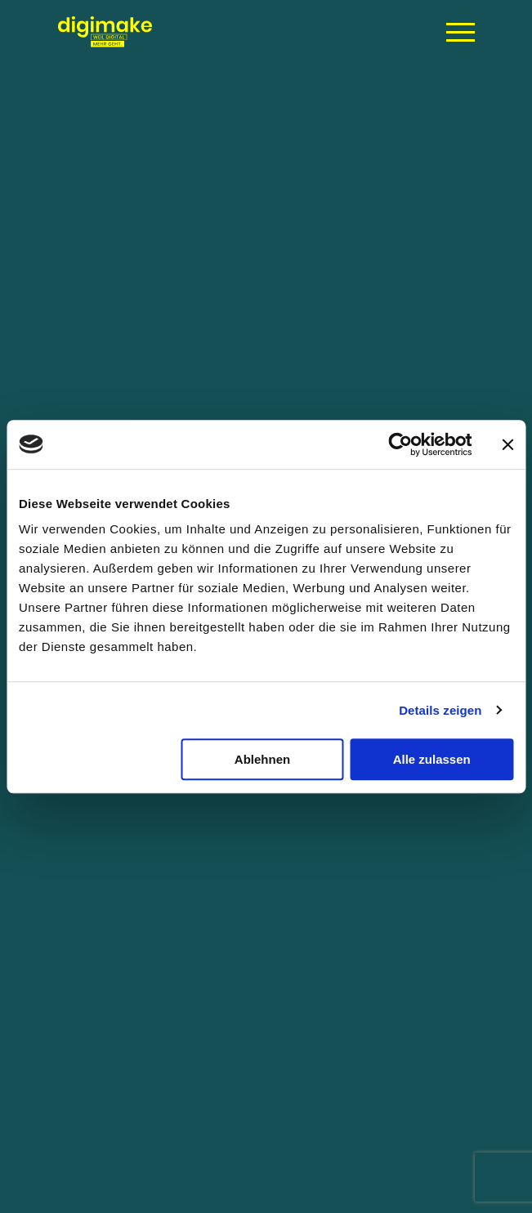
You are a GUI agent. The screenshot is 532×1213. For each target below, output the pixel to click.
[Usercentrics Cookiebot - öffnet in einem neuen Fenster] (400, 444)
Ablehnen (262, 759)
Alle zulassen (432, 759)
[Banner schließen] (507, 444)
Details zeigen (440, 710)
